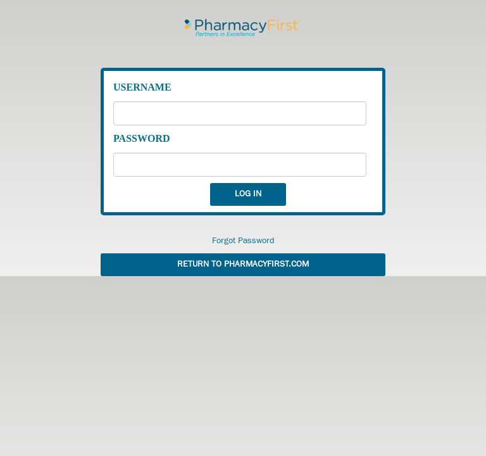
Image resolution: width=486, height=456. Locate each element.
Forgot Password (243, 241)
